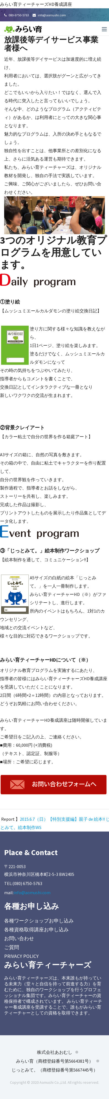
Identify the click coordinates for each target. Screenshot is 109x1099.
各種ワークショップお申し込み (39, 920)
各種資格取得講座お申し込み (36, 929)
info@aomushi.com (49, 15)
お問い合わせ (19, 938)
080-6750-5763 (16, 15)
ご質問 (11, 947)
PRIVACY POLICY (21, 956)
